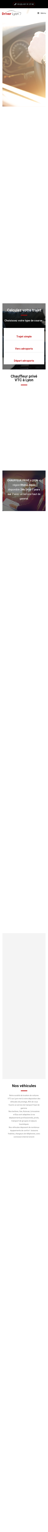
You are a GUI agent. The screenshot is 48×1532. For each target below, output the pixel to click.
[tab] (24, 334)
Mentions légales (24, 1530)
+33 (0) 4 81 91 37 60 (24, 4)
